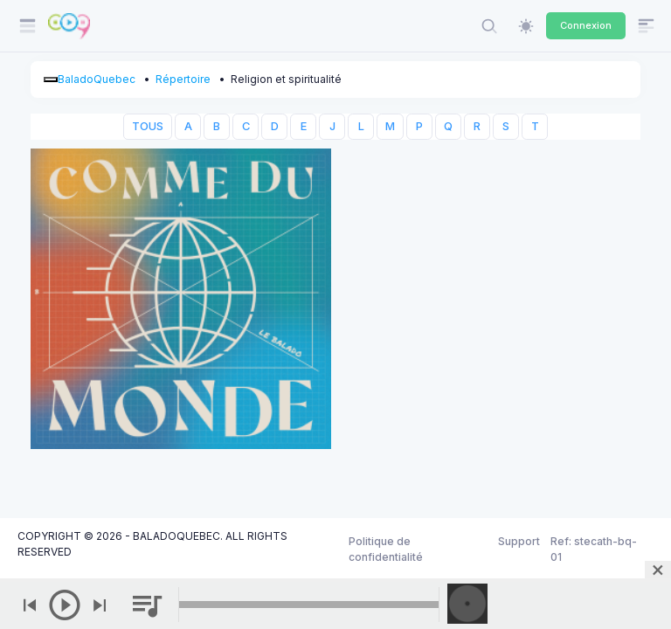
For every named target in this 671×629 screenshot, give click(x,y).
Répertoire (183, 79)
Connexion (586, 25)
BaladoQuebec (96, 79)
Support (519, 541)
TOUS (147, 126)
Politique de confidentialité (386, 549)
